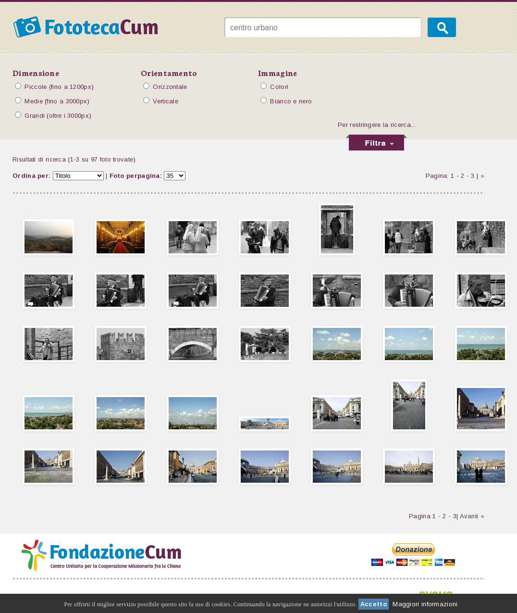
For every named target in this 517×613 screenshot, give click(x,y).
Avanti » (472, 516)
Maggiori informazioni (425, 604)
